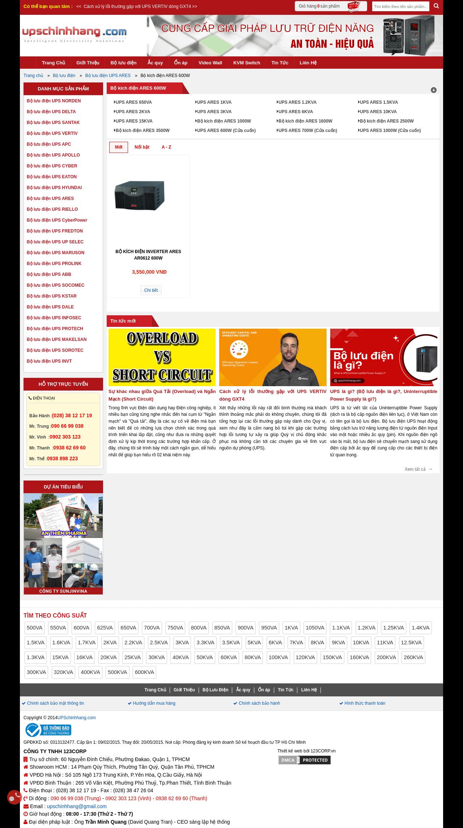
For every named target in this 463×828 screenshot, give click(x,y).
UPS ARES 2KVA (133, 111)
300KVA (36, 672)
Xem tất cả (419, 468)
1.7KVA (86, 642)
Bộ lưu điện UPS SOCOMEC (55, 285)
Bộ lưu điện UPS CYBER (52, 165)
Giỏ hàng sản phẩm (330, 6)
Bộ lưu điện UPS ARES (50, 198)
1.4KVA (420, 628)
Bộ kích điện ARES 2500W (387, 121)
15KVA (60, 657)
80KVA (253, 657)
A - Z (166, 147)
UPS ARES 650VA (134, 102)
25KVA (132, 657)
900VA (245, 628)
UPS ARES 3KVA (214, 111)
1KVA (291, 628)
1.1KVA (341, 628)
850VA (222, 628)
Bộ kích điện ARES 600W (138, 88)
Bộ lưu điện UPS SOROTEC (55, 350)
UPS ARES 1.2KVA (298, 102)
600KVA (144, 672)
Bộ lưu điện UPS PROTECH (55, 328)
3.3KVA (205, 642)
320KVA (63, 672)
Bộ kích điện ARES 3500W (143, 130)
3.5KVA (231, 642)
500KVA (117, 672)
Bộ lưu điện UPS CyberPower (57, 220)
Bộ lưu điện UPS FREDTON (55, 231)
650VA (128, 628)
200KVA (386, 657)
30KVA (156, 657)
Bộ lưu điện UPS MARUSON (55, 252)
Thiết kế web (289, 751)
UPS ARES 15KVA (134, 121)
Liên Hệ (308, 62)
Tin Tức (280, 62)
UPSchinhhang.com (77, 717)
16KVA (84, 657)
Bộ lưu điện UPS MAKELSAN (56, 339)
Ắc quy (155, 62)
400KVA (90, 672)
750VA (175, 628)
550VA (58, 628)
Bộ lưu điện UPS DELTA (51, 111)
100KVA (278, 657)
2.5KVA (159, 642)
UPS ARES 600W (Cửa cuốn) (226, 130)
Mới (118, 147)
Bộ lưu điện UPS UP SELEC (55, 241)
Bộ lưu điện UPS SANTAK (53, 122)
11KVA (385, 642)
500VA (34, 628)
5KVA (254, 642)
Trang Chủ (53, 62)
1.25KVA (393, 628)
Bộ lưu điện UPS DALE (50, 307)
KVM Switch (246, 62)
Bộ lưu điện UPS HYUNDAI (54, 187)
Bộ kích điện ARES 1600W (305, 121)
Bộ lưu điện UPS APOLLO (53, 155)
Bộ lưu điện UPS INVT (49, 361)
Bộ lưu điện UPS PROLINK (54, 263)
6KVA (275, 642)
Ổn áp (180, 62)
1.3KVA (35, 657)
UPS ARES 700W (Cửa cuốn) (308, 130)
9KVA (338, 642)
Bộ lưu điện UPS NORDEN (54, 100)
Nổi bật (142, 147)
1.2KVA (366, 628)
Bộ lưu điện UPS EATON (52, 176)
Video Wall (210, 62)
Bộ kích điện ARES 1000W (224, 121)
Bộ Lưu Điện (215, 689)
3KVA (182, 642)
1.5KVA (35, 642)
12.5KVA (411, 642)
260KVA (413, 657)
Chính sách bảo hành (259, 703)
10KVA (361, 642)
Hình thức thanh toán (365, 703)
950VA (269, 628)
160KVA (359, 657)
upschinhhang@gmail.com (77, 806)
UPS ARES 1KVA (214, 102)
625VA (104, 628)
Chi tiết (151, 290)
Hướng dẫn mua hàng (154, 703)
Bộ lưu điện (124, 62)
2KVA (110, 642)
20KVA (109, 657)
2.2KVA (133, 642)
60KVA (229, 657)
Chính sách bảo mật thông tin (55, 703)
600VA (81, 628)
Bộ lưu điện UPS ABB (49, 274)
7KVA (296, 642)
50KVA (204, 657)
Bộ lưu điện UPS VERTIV (52, 133)
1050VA (315, 628)
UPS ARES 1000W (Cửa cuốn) (390, 130)
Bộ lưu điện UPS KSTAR (52, 296)
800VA (199, 628)
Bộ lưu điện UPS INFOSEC (54, 317)
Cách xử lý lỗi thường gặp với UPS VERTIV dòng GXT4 (136, 6)
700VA (152, 628)
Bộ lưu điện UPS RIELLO (52, 209)
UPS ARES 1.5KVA (379, 102)
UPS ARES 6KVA (296, 111)
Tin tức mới (123, 321)
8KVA (317, 642)
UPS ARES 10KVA (378, 111)
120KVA (305, 657)
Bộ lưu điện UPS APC (49, 144)
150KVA (332, 657)
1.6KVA (61, 642)
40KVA (181, 657)
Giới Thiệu (87, 62)
